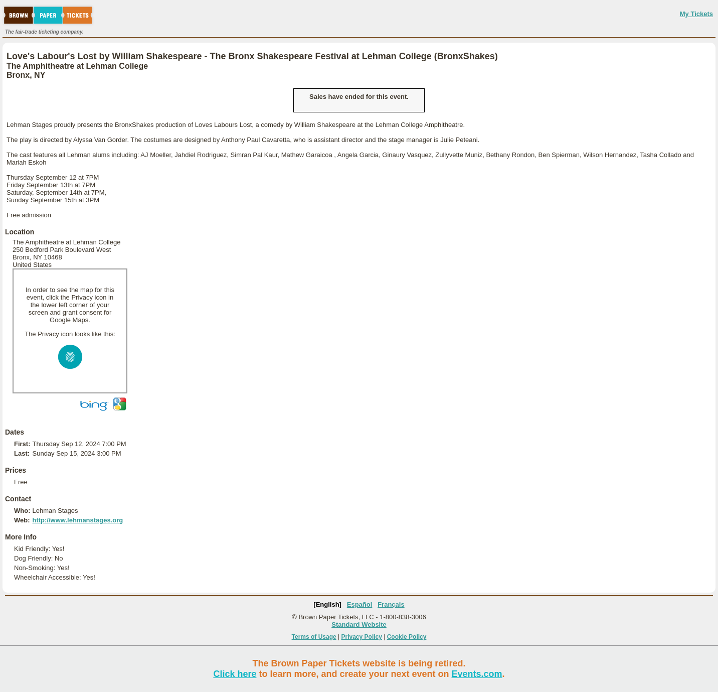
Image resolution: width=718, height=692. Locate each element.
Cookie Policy (407, 636)
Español (360, 604)
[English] (327, 604)
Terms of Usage (314, 636)
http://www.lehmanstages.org (77, 520)
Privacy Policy (361, 636)
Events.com (477, 674)
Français (391, 604)
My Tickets (696, 14)
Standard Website (359, 624)
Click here (234, 674)
